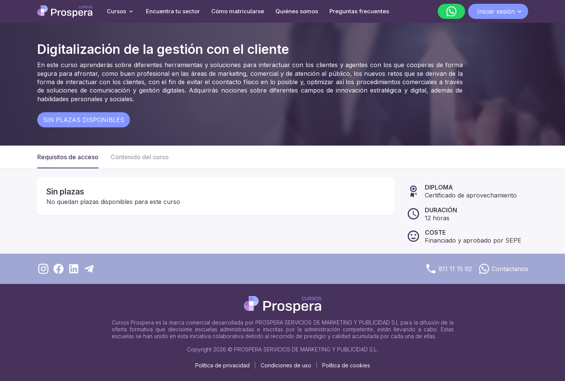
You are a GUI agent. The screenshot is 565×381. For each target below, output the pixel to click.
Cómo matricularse (237, 11)
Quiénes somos (296, 11)
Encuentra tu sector (173, 11)
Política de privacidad (222, 365)
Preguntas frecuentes (359, 11)
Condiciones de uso (286, 365)
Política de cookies (346, 365)
